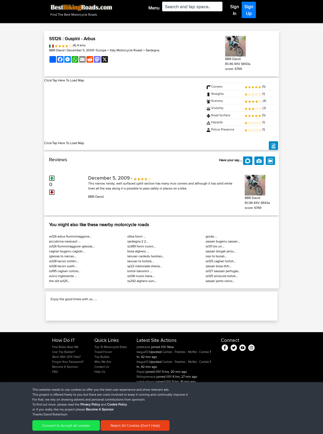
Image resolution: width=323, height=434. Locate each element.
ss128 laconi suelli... (63, 266)
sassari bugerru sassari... (223, 241)
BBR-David (56, 50)
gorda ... (211, 236)
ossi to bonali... (216, 256)
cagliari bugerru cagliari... (67, 251)
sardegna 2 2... (137, 241)
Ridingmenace (146, 403)
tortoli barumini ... (139, 271)
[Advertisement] (122, 112)
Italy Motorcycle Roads (126, 50)
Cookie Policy (117, 428)
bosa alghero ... (138, 251)
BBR (163, 373)
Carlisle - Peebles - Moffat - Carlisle (185, 378)
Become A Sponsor (65, 393)
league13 (143, 378)
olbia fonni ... (136, 236)
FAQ (55, 398)
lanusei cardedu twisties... (145, 256)
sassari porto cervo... (220, 281)
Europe (101, 50)
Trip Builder (102, 383)
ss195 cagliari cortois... (65, 271)
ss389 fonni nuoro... (141, 246)
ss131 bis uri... (215, 246)
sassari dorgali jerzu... (221, 251)
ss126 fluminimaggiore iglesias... (72, 246)
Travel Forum (103, 378)
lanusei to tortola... (140, 261)
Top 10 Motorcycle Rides (110, 373)
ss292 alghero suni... (142, 281)
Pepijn (141, 398)
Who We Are (102, 388)
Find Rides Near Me (65, 373)
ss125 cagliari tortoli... (221, 261)
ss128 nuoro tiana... (140, 276)
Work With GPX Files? (66, 383)
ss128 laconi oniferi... (64, 261)
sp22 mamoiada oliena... (144, 266)
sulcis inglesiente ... (63, 276)
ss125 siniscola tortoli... (222, 276)
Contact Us (101, 393)
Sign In (234, 10)
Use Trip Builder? (63, 378)
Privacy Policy (90, 428)
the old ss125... (59, 281)
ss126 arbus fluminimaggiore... (70, 236)
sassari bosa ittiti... (219, 266)
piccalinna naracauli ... (65, 241)
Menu (153, 8)
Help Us (99, 398)
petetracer (144, 373)
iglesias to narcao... (62, 256)
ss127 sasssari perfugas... (223, 271)
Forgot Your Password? (68, 388)
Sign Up (248, 10)
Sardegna (152, 50)
